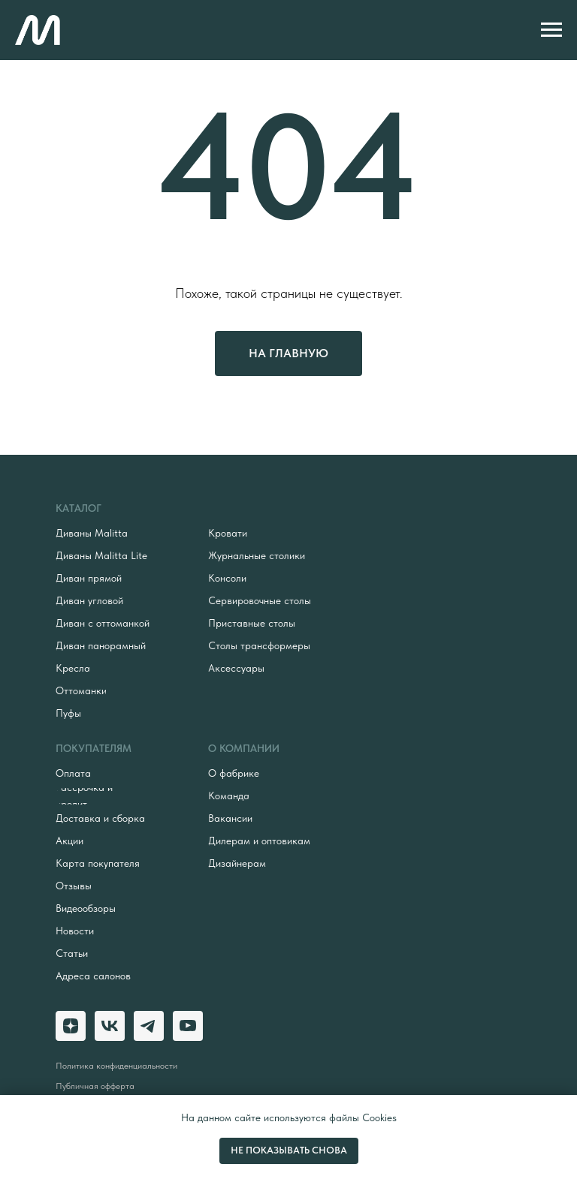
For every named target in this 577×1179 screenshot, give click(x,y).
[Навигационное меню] (551, 30)
